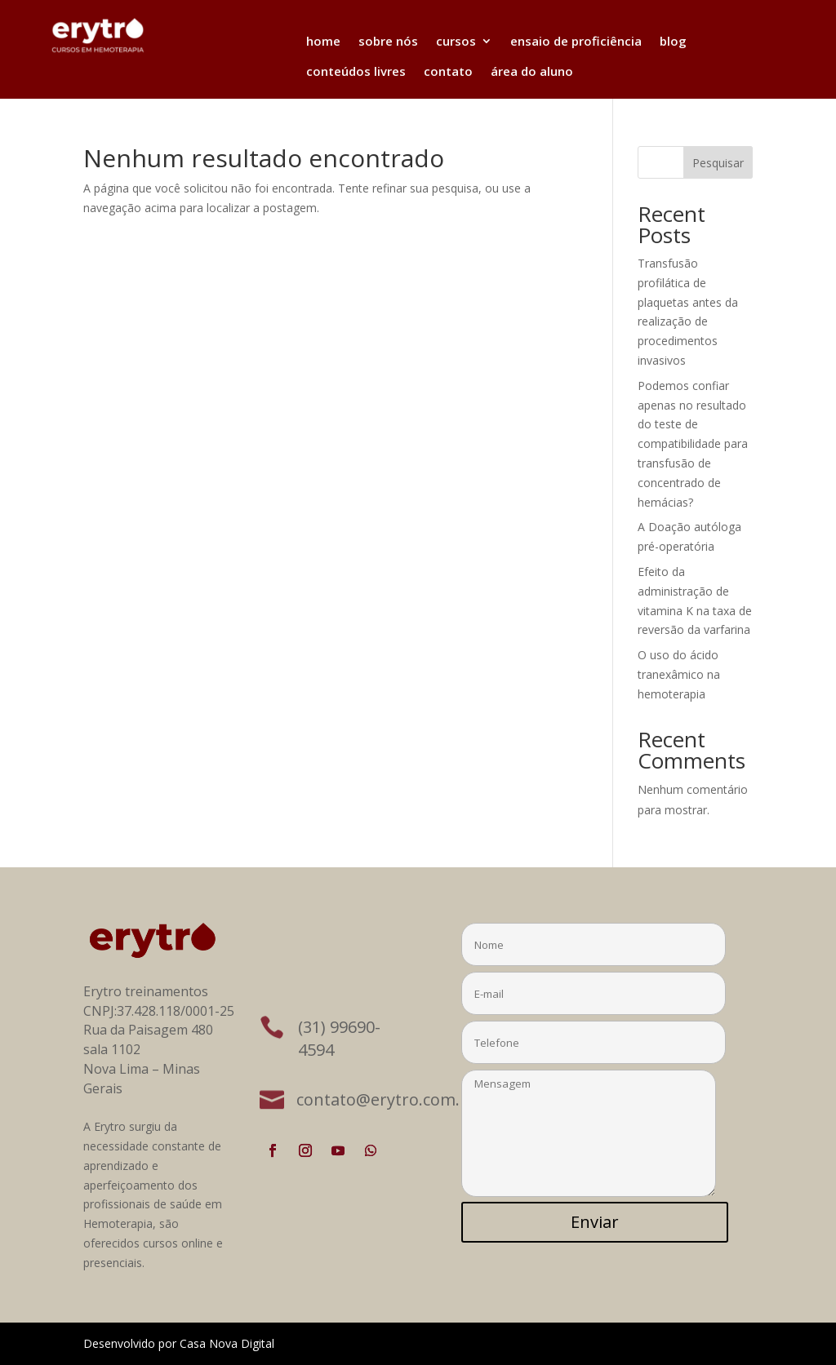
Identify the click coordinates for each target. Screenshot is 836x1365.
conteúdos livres (356, 71)
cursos (456, 41)
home (323, 41)
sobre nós (388, 41)
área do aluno (532, 71)
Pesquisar (718, 163)
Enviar (595, 1222)
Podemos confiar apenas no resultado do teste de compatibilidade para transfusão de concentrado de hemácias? (693, 444)
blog (673, 41)
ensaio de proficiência (576, 41)
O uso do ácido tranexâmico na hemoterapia (679, 674)
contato (448, 71)
